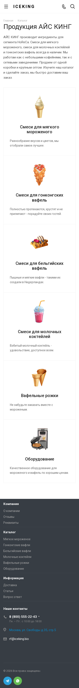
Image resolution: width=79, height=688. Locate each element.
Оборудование (39, 459)
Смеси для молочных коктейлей (39, 334)
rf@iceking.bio (19, 639)
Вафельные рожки (39, 395)
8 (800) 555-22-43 (23, 617)
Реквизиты (11, 522)
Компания (11, 504)
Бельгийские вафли (17, 551)
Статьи (8, 591)
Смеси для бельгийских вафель (39, 266)
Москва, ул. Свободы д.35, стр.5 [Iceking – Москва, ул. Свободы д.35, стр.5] (32, 630)
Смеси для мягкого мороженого (39, 129)
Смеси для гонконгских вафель (39, 197)
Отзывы (8, 516)
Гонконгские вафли (16, 545)
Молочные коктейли (17, 557)
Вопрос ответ (12, 597)
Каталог (9, 532)
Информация (13, 578)
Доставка (10, 585)
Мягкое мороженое (17, 539)
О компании (11, 511)
